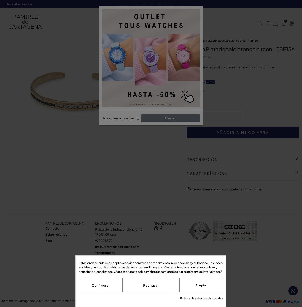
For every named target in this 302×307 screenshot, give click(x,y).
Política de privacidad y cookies (201, 298)
